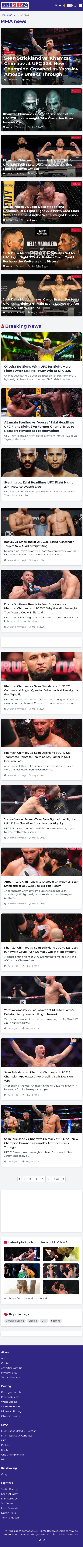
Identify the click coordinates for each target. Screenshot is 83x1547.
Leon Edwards (9, 1508)
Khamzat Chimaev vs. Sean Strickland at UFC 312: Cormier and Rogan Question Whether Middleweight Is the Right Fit (41, 690)
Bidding (33, 1320)
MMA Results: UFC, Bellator (17, 1435)
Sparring (55, 1320)
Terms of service (10, 1377)
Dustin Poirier (9, 1512)
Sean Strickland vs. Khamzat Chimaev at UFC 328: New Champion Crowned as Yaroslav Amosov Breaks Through (41, 1143)
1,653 (56, 1179)
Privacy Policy (9, 1372)
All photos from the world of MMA (25, 1298)
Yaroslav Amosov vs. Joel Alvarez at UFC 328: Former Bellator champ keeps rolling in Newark (39, 1012)
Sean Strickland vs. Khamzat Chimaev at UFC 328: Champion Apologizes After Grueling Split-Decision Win (38, 1076)
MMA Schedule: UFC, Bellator (18, 1431)
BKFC (4, 1450)
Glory (4, 1474)
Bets (44, 1320)
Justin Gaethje (9, 1489)
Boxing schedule (11, 1392)
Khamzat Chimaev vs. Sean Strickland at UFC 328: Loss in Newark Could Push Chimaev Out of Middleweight (41, 949)
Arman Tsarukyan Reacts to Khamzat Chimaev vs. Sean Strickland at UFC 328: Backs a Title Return (41, 884)
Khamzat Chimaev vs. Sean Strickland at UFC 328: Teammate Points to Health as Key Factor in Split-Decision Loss (37, 757)
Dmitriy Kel (13, 79)
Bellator (5, 1445)
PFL (3, 1459)
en (56, 5)
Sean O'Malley (9, 1493)
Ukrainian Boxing (15, 1320)
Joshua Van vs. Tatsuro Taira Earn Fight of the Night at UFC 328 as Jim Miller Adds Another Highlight (40, 821)
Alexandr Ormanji (15, 127)
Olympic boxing (10, 1416)
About (5, 1358)
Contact (6, 1363)
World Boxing (9, 1401)
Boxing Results (10, 1397)
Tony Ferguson (10, 1517)
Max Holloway (9, 1498)
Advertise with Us (11, 1368)
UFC (3, 1440)
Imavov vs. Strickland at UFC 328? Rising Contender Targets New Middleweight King (39, 544)
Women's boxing (11, 1406)
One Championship (13, 1454)
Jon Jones (7, 1503)
